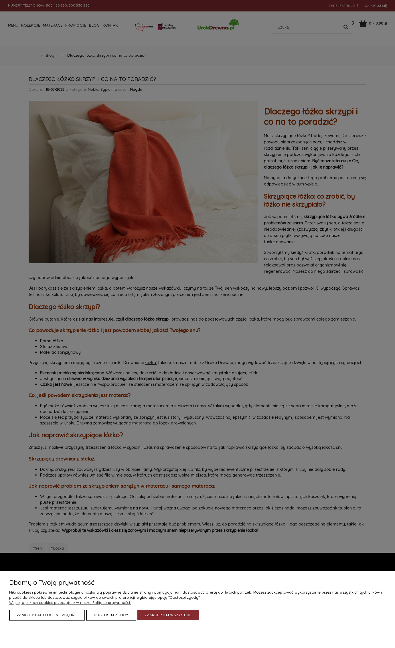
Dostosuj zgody (111, 615)
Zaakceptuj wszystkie (168, 615)
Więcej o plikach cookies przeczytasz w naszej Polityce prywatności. (70, 602)
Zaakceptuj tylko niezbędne (47, 615)
